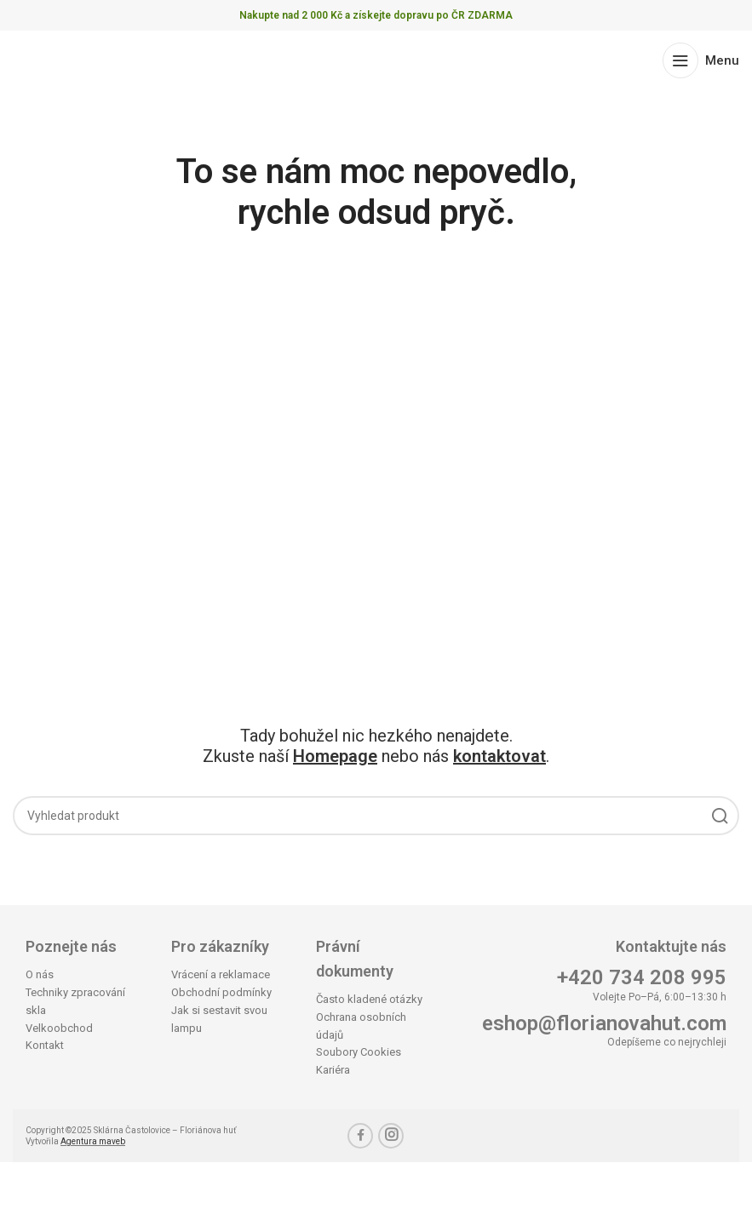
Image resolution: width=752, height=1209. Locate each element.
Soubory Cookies (358, 1052)
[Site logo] (79, 59)
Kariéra (333, 1069)
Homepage (335, 756)
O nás (40, 974)
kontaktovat (499, 756)
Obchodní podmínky (221, 992)
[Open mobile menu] (701, 60)
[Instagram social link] (391, 1136)
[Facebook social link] (360, 1136)
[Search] (376, 815)
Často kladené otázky (369, 999)
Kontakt (45, 1045)
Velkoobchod (59, 1028)
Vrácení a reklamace (220, 974)
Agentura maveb (92, 1141)
